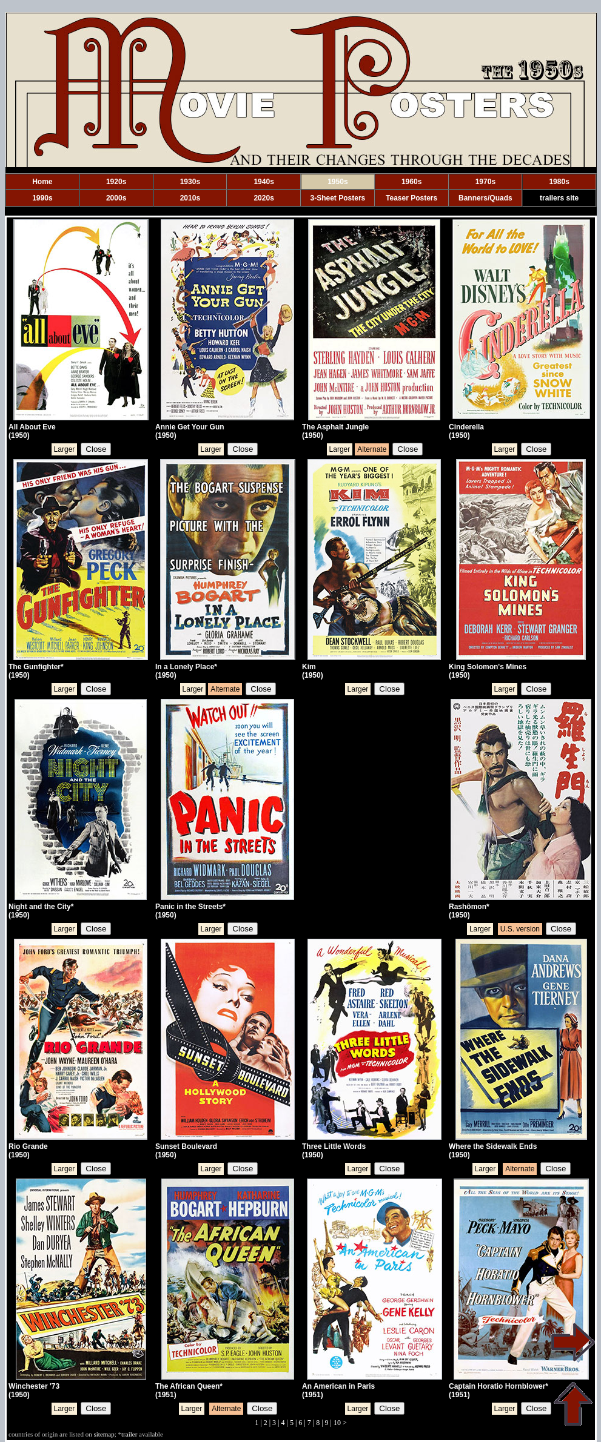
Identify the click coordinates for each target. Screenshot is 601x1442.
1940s (263, 181)
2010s (190, 198)
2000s (116, 198)
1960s (411, 181)
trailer (129, 1434)
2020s (263, 198)
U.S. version (520, 929)
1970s (485, 181)
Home (42, 181)
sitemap (104, 1434)
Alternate (371, 449)
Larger (64, 449)
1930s (190, 181)
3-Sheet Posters (338, 198)
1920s (116, 181)
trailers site (559, 198)
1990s (42, 198)
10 (337, 1422)
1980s (559, 181)
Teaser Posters (411, 198)
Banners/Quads (485, 198)
